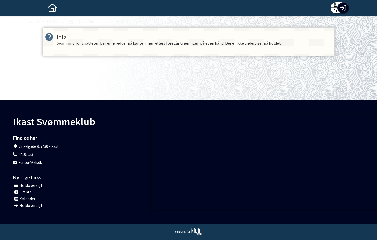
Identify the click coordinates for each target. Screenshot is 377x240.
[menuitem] (33, 8)
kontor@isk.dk (30, 162)
